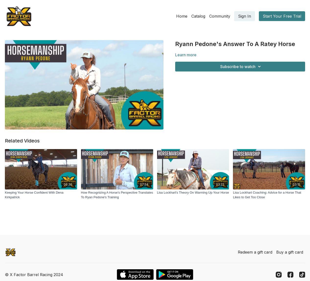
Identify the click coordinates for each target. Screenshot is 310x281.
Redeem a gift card (255, 252)
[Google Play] (175, 274)
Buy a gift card (289, 252)
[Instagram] (279, 275)
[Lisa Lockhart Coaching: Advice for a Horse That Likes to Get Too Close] (269, 195)
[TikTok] (302, 275)
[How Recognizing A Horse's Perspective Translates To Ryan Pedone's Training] (117, 195)
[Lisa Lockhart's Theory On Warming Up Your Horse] (193, 192)
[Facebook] (290, 275)
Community (219, 16)
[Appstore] (135, 274)
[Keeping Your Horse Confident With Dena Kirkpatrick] (41, 195)
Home (181, 16)
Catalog (198, 16)
